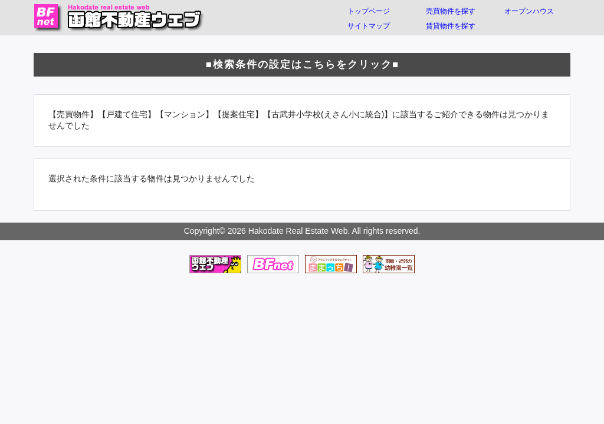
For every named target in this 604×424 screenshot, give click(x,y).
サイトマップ (368, 26)
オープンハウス (529, 11)
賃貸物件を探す (450, 26)
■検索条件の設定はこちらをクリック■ (302, 64)
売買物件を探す (450, 11)
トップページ (368, 11)
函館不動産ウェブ (119, 17)
